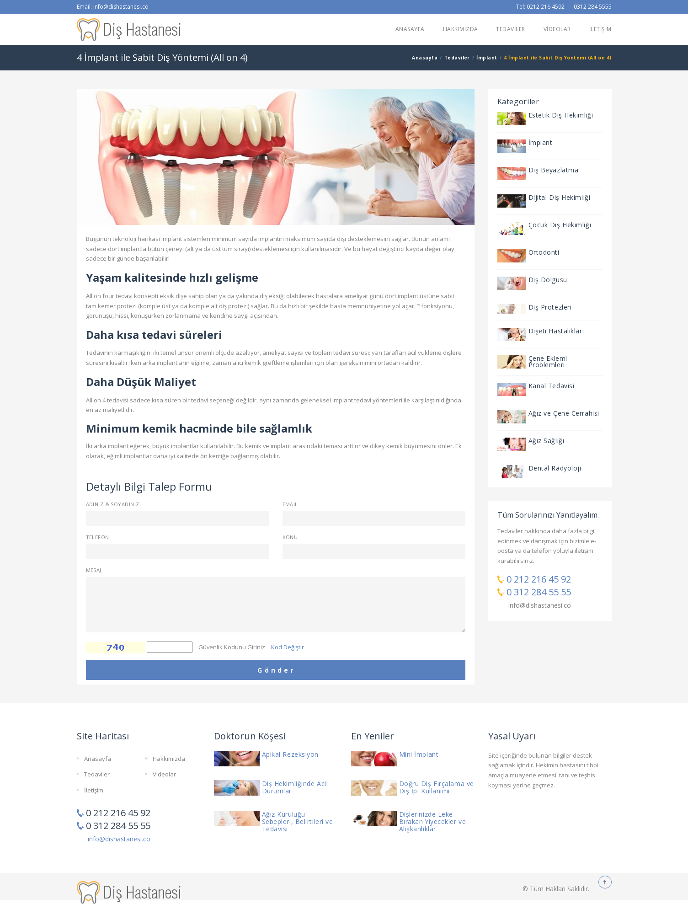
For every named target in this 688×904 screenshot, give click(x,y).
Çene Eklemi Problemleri (547, 361)
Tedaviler (457, 57)
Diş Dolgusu (547, 279)
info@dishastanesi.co (539, 605)
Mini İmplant (419, 754)
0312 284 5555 (593, 7)
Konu (290, 537)
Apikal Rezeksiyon (290, 754)
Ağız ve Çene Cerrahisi (563, 413)
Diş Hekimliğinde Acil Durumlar (295, 787)
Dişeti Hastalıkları (556, 330)
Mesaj (93, 570)
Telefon (97, 537)
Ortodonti (544, 252)
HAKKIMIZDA (460, 29)
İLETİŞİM (600, 29)
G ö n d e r (275, 670)
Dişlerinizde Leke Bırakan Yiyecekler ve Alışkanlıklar (432, 821)
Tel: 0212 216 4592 (540, 7)
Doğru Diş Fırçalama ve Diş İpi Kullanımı (436, 787)
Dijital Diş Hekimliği (559, 197)
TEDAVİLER (510, 29)
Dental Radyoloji (554, 468)
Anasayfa (424, 57)
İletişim (93, 790)
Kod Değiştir (287, 647)
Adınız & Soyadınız (112, 504)
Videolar (164, 774)
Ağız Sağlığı (546, 440)
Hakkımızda (169, 758)
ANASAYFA (410, 29)
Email (290, 504)
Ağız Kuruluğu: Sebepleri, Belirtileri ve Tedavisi (297, 821)
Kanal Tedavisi (551, 385)
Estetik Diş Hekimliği (560, 115)
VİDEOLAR (557, 29)
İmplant (486, 57)
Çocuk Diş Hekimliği (560, 224)
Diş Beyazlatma (553, 170)
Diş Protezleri (550, 307)
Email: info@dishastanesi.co (113, 7)
